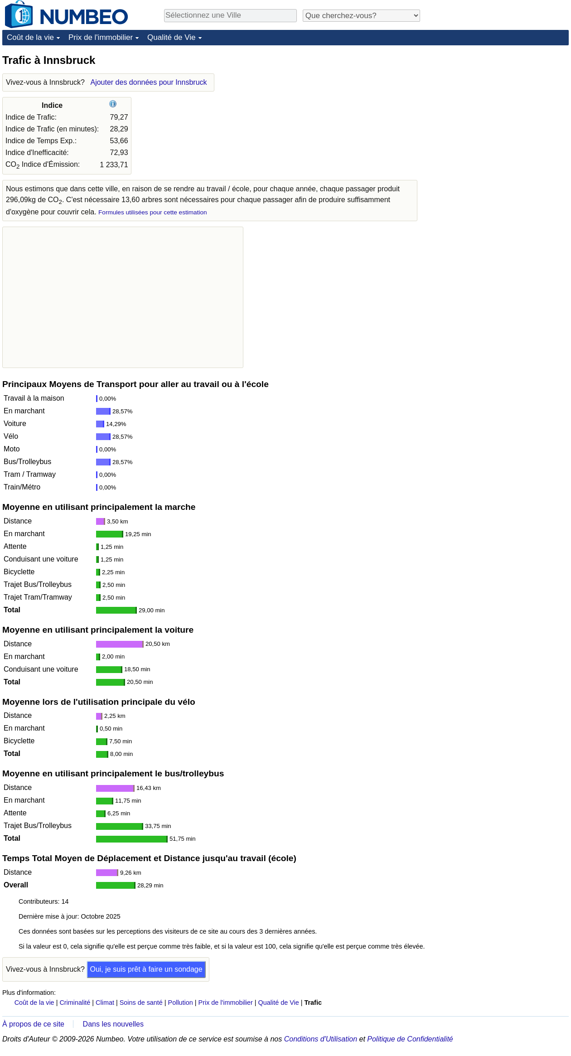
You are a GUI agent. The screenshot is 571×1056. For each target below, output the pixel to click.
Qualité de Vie (171, 37)
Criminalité (74, 1002)
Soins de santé (141, 1002)
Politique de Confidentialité (410, 1039)
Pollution (180, 1002)
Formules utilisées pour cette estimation (152, 212)
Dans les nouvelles (113, 1024)
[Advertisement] (501, 109)
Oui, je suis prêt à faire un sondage (146, 969)
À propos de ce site (33, 1024)
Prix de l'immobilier (100, 37)
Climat (105, 1002)
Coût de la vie (30, 37)
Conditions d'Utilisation (320, 1039)
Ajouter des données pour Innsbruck (148, 82)
